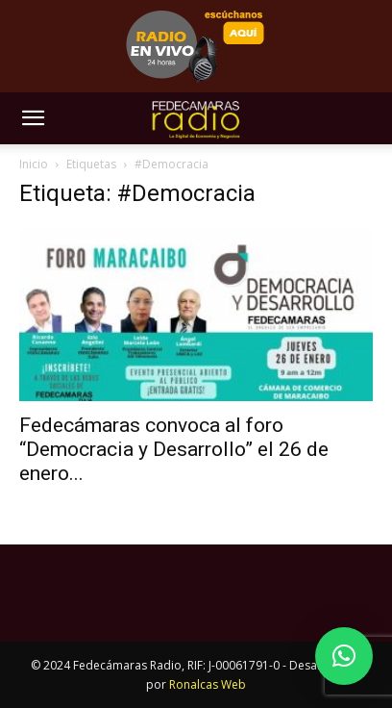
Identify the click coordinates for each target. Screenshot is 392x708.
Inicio (33, 164)
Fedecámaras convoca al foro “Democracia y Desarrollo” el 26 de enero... (174, 449)
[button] (32, 118)
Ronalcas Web (207, 684)
